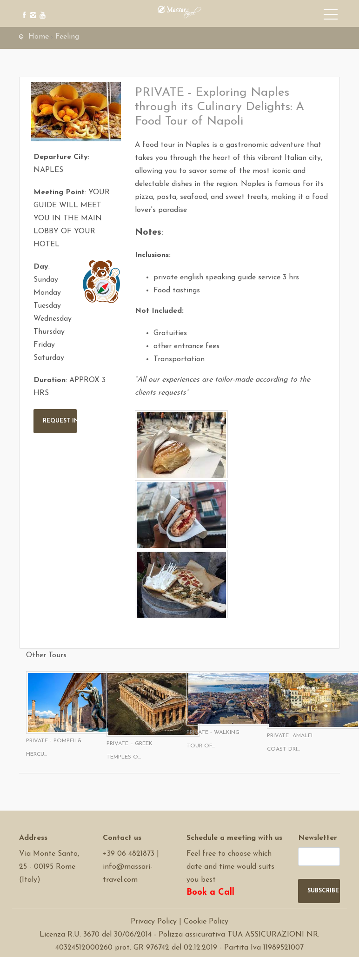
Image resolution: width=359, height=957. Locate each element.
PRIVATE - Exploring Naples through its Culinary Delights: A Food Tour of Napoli (219, 107)
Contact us (122, 838)
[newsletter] (319, 856)
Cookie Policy (206, 921)
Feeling (67, 36)
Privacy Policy (154, 921)
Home (38, 36)
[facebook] (22, 8)
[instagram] (31, 8)
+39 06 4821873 (128, 854)
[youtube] (41, 8)
